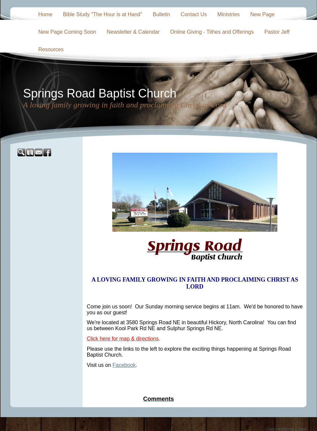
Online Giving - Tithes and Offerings (212, 32)
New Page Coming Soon (67, 32)
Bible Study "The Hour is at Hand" (102, 14)
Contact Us (194, 14)
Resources (50, 49)
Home (45, 14)
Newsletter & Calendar (133, 32)
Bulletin (161, 14)
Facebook (124, 365)
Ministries (228, 14)
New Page (262, 14)
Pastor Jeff (276, 32)
